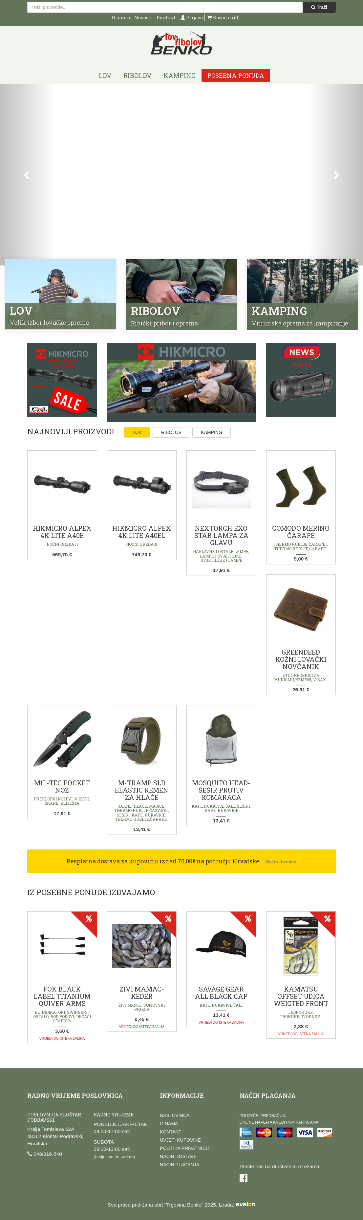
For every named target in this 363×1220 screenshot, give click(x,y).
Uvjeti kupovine (180, 1140)
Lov (105, 75)
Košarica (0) (223, 17)
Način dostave (178, 1156)
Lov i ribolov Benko (181, 43)
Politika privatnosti (185, 1148)
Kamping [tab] (211, 432)
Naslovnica (174, 1115)
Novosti (143, 17)
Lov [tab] (137, 432)
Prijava (192, 17)
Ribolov (137, 75)
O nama (121, 17)
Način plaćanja (179, 1164)
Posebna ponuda (235, 75)
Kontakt (166, 17)
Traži (319, 7)
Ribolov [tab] (171, 432)
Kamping (179, 75)
